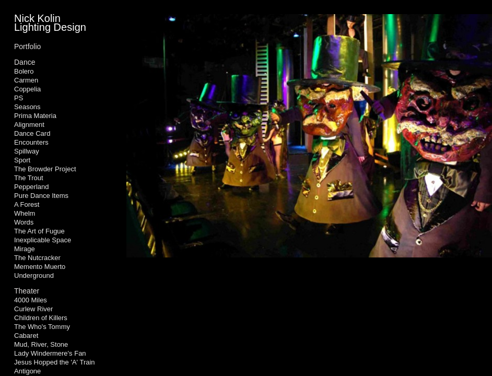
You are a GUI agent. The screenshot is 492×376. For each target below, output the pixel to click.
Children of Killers (40, 318)
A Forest (26, 204)
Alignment (29, 124)
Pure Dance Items (41, 195)
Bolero (24, 71)
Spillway (26, 151)
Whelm (24, 213)
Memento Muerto (39, 267)
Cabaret (26, 335)
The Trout (28, 178)
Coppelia (27, 89)
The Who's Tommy (42, 327)
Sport (22, 160)
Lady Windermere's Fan (50, 353)
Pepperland (31, 187)
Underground (34, 275)
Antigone (27, 371)
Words (23, 222)
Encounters (31, 142)
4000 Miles (30, 300)
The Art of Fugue (39, 231)
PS (18, 98)
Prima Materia (35, 116)
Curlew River (33, 309)
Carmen (26, 80)
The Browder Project (45, 169)
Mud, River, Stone (41, 344)
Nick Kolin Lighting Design (50, 23)
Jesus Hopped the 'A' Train (54, 362)
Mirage (24, 249)
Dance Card (32, 133)
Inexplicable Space (42, 240)
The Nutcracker (37, 258)
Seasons (27, 107)
